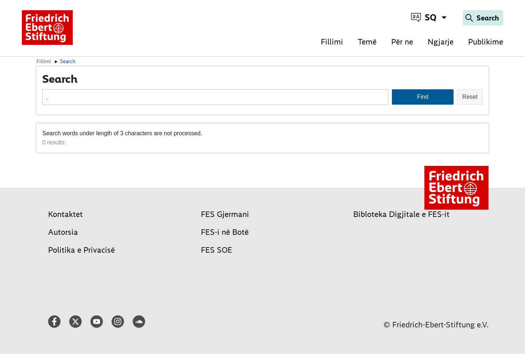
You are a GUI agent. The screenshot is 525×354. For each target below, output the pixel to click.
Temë (367, 42)
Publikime (485, 42)
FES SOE (216, 250)
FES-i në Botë (225, 232)
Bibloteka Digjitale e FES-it (401, 214)
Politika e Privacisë (81, 250)
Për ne (402, 42)
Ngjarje (441, 42)
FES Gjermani (225, 214)
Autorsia (63, 232)
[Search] (483, 18)
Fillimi (332, 42)
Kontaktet (65, 214)
